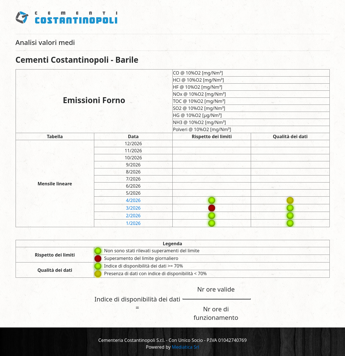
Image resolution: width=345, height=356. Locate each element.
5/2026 (133, 193)
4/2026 (133, 200)
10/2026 (133, 158)
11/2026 (133, 150)
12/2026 (133, 143)
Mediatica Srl (185, 347)
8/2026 (133, 172)
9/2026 (133, 165)
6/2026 (133, 186)
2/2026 (133, 215)
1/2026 (133, 223)
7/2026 (133, 179)
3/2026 (133, 208)
